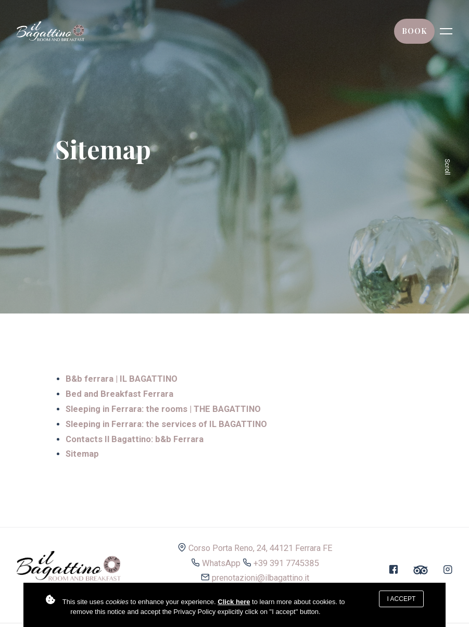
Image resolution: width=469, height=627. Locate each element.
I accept (401, 599)
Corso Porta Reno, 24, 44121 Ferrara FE (260, 548)
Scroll (447, 180)
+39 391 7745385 (286, 563)
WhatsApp (221, 563)
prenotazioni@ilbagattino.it (260, 578)
